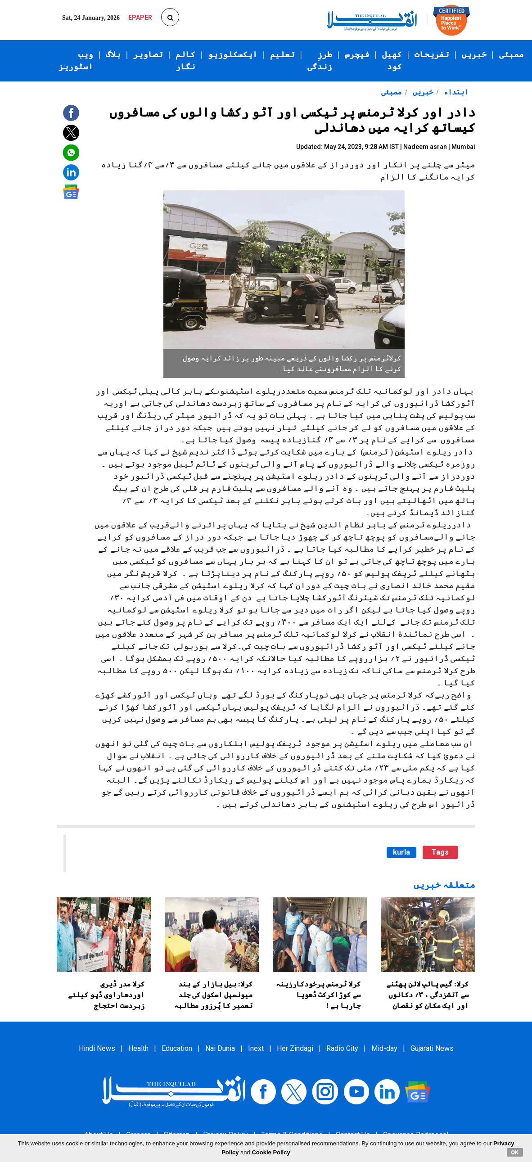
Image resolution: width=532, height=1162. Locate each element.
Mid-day (384, 1048)
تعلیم (282, 54)
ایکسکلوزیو (232, 54)
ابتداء (455, 92)
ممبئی (511, 54)
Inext (256, 1048)
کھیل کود (392, 60)
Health (138, 1048)
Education (177, 1048)
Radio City (342, 1048)
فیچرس (357, 54)
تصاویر (148, 54)
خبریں (474, 54)
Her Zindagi (295, 1048)
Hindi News (97, 1048)
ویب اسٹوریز (76, 60)
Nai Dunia (220, 1048)
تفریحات (432, 54)
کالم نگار (185, 60)
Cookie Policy (271, 1152)
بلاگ (113, 54)
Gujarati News (432, 1048)
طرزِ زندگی (319, 60)
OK (515, 1152)
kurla (401, 852)
